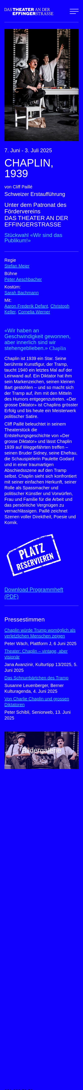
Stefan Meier (16, 265)
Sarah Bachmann (21, 292)
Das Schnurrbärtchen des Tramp (36, 677)
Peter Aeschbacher (23, 279)
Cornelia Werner (34, 311)
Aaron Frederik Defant (26, 306)
